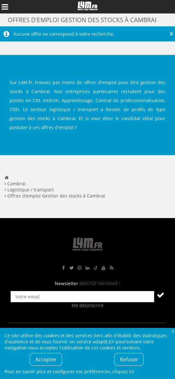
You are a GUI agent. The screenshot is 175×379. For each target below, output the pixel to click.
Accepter (46, 359)
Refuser (129, 359)
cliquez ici (123, 371)
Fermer (173, 331)
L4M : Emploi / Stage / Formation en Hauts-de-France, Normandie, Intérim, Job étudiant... (87, 6)
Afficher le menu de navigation (5, 6)
